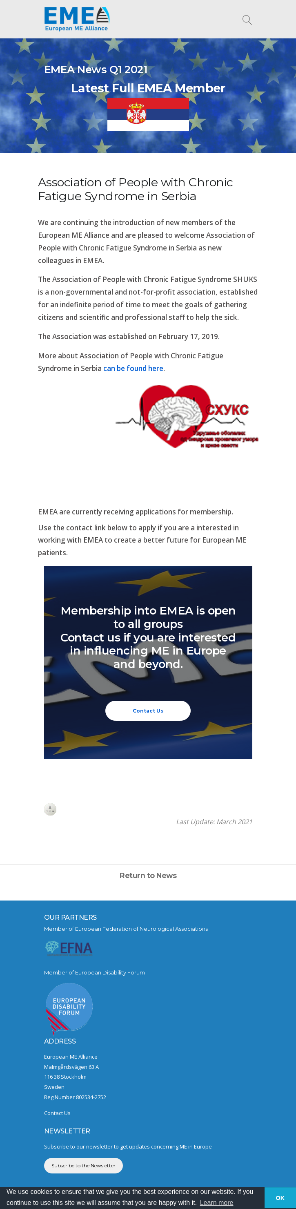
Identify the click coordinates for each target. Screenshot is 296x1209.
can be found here (133, 368)
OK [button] (280, 1198)
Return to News (148, 875)
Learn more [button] (217, 1202)
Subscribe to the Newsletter (83, 1165)
